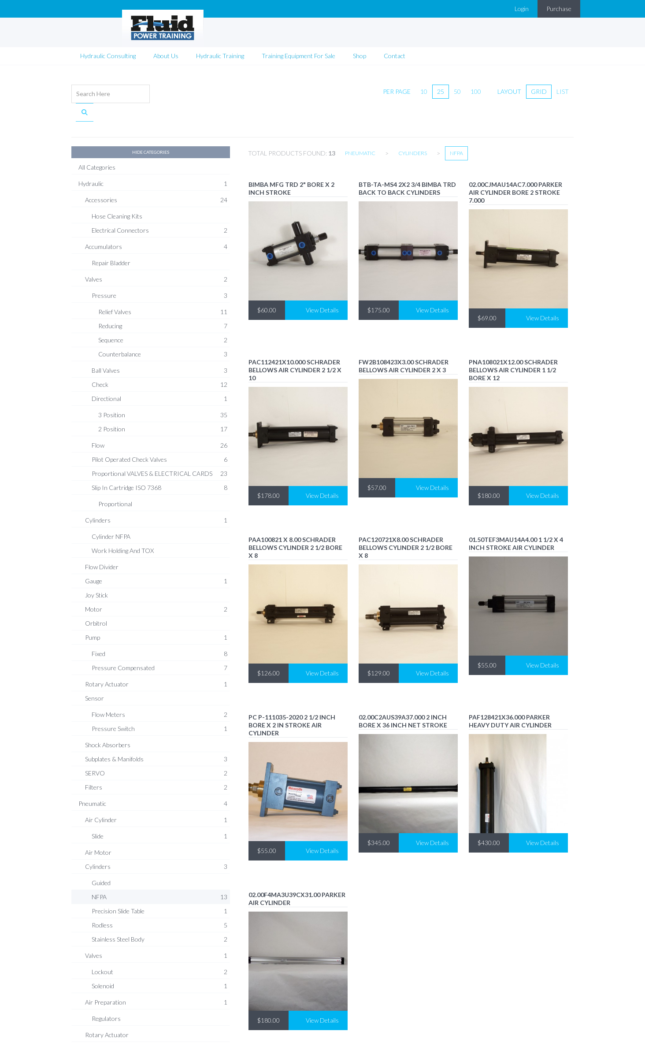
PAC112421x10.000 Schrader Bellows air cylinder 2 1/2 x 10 (294, 346)
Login (522, 8)
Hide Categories (150, 128)
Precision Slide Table (159, 887)
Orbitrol (96, 599)
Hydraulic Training (220, 50)
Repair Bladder (111, 239)
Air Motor (98, 828)
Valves (156, 255)
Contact (394, 50)
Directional (159, 375)
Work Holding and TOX (123, 526)
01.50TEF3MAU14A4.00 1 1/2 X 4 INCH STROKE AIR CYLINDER (516, 519)
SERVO (156, 749)
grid (539, 86)
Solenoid (159, 962)
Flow (159, 421)
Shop (359, 50)
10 (423, 86)
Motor (156, 585)
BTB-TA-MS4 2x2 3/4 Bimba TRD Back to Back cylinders (407, 164)
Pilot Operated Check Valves (159, 435)
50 (457, 86)
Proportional (115, 480)
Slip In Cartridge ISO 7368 (159, 464)
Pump (156, 613)
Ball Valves (159, 346)
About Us (165, 50)
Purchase (558, 8)
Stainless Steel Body (159, 915)
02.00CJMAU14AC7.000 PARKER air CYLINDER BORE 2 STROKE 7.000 (515, 168)
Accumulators (156, 223)
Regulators (106, 994)
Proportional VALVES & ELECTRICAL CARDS (159, 449)
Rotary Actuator (156, 660)
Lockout (159, 948)
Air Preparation (156, 978)
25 (440, 86)
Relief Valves (162, 288)
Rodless (159, 901)
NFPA (159, 873)
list (562, 86)
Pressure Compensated (159, 644)
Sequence (162, 316)
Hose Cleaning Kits (117, 192)
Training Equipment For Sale (298, 50)
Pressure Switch (159, 705)
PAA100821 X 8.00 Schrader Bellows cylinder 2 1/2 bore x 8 (295, 523)
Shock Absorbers (107, 721)
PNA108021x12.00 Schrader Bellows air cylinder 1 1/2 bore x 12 (513, 346)
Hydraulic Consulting (108, 50)
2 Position (162, 405)
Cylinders (156, 496)
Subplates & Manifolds (156, 735)
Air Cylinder (156, 796)
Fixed (159, 630)
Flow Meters (159, 690)
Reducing (162, 302)
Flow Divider (102, 543)
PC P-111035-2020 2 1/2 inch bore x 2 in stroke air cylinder (291, 701)
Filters (156, 763)
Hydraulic (152, 160)
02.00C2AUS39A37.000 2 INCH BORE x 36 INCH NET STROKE (403, 697)
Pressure (159, 271)
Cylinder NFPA (111, 512)
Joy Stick (96, 571)
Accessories (156, 176)
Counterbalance (162, 330)
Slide (159, 812)
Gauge (156, 557)
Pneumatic (152, 779)
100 (476, 86)
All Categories (96, 143)
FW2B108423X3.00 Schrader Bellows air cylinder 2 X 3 (404, 342)
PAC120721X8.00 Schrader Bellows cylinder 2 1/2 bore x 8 (405, 523)
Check (159, 360)
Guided (101, 859)
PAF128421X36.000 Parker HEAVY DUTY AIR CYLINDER (510, 697)
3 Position (162, 391)
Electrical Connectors (159, 206)
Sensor (94, 674)
